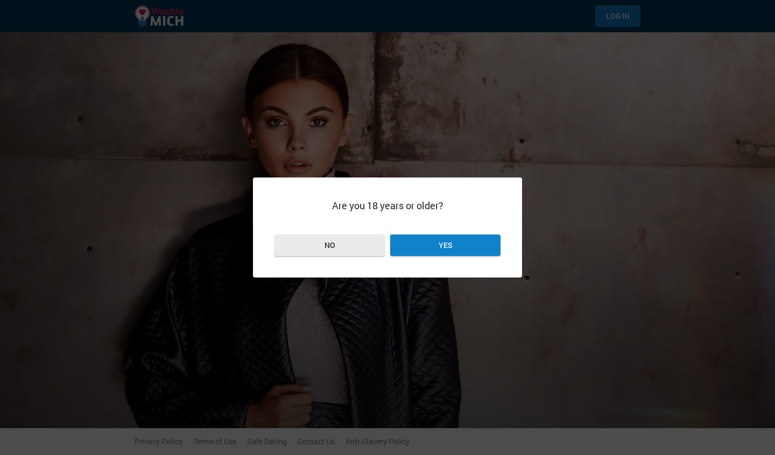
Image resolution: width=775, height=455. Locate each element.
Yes (446, 245)
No (330, 245)
